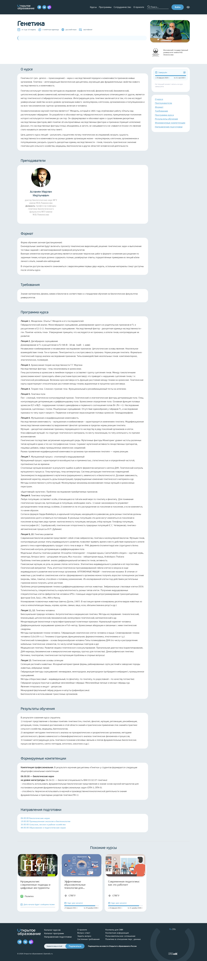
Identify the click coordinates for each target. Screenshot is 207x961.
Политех (27, 896)
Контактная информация (117, 933)
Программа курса (164, 115)
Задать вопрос (84, 936)
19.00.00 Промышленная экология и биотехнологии (45, 821)
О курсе (159, 99)
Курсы (93, 7)
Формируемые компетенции (170, 122)
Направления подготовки (168, 126)
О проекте (138, 7)
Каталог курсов (52, 930)
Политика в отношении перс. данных (123, 939)
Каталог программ (54, 933)
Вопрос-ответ (83, 933)
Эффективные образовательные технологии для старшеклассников (75, 884)
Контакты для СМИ (114, 930)
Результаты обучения (166, 119)
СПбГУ (69, 895)
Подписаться (75, 946)
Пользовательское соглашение (120, 936)
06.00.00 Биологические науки (35, 818)
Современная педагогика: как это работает (124, 883)
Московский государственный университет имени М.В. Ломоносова (169, 52)
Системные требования (88, 939)
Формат (159, 107)
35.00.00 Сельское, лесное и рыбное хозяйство (43, 824)
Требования (161, 111)
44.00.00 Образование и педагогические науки (43, 828)
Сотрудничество (122, 7)
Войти (177, 7)
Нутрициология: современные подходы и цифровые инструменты (35, 884)
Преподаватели (163, 103)
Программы (105, 7)
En (174, 929)
